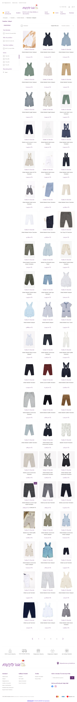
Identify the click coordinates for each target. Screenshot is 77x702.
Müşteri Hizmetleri (39, 676)
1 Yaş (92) (7, 56)
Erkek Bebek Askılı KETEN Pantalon (29, 173)
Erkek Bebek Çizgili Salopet (29, 112)
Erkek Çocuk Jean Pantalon (48, 502)
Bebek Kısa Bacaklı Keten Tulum (48, 263)
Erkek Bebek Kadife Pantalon (47, 412)
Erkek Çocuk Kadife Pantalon (47, 382)
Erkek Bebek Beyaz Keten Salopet (29, 353)
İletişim (4, 678)
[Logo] (30, 7)
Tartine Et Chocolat (29, 49)
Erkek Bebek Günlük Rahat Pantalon (66, 263)
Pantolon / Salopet (31, 17)
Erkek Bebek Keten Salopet (29, 52)
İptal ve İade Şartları (6, 685)
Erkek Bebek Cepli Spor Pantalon (47, 293)
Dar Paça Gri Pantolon (66, 232)
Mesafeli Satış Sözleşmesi (7, 687)
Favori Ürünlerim (22, 683)
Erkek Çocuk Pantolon (29, 622)
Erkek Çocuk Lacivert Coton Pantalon (29, 143)
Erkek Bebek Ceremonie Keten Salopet (47, 533)
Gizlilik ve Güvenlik (6, 683)
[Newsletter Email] (63, 678)
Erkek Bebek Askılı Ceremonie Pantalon (47, 443)
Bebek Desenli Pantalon (66, 442)
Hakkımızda (5, 676)
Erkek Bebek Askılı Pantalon (66, 382)
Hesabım (21, 676)
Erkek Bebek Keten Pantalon (47, 202)
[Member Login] (69, 7)
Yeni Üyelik (21, 678)
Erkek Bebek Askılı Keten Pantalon (47, 143)
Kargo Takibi (38, 678)
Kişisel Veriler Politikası (7, 689)
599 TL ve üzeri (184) (9, 48)
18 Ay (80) (7, 59)
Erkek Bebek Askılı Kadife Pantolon (66, 353)
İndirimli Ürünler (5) (9, 40)
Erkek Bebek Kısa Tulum (66, 322)
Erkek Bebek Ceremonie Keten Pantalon (29, 263)
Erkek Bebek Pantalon (66, 82)
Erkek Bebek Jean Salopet (48, 562)
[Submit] (72, 677)
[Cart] (73, 7)
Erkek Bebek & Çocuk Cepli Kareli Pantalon (29, 503)
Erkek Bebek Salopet (66, 292)
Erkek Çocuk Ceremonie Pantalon (29, 473)
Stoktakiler (25, 25)
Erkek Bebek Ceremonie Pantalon (47, 353)
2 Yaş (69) (7, 61)
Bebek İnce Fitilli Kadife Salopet (29, 533)
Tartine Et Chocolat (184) (10, 33)
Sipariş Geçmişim (22, 681)
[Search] (63, 6)
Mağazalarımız (5, 681)
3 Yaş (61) (7, 64)
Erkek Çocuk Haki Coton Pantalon (66, 113)
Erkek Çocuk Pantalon (66, 562)
